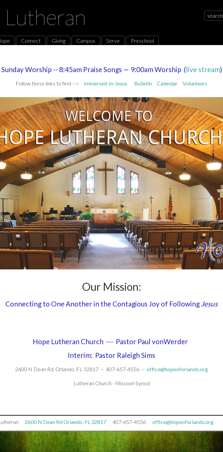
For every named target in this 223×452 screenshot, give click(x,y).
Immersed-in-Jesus (105, 83)
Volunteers (195, 83)
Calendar (170, 83)
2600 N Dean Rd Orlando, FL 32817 (65, 422)
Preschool (142, 40)
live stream (203, 69)
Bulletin (143, 83)
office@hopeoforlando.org (177, 369)
